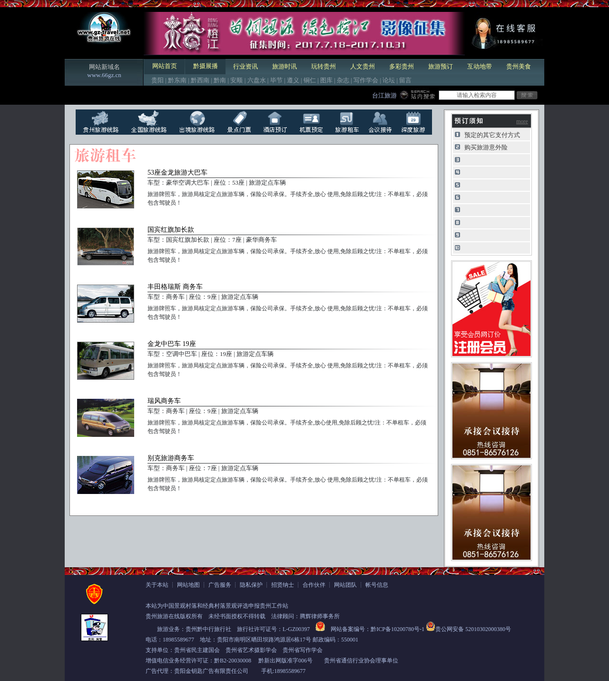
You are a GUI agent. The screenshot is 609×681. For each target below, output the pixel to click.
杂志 (343, 80)
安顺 (236, 80)
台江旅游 (384, 95)
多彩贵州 (401, 66)
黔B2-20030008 (232, 660)
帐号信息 (376, 585)
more (522, 121)
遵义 (293, 80)
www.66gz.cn (104, 75)
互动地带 (479, 66)
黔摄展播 (205, 65)
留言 (405, 80)
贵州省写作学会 (303, 650)
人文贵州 (362, 66)
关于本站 (157, 585)
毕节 (276, 80)
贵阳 (157, 80)
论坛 (389, 80)
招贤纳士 (282, 585)
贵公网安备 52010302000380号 (473, 629)
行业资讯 (245, 66)
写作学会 (366, 80)
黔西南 (200, 80)
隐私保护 (251, 585)
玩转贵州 (323, 66)
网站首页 (164, 65)
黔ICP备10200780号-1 (397, 629)
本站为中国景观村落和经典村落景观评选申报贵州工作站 (217, 605)
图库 (326, 80)
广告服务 (219, 585)
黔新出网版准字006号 (285, 660)
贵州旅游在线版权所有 (174, 616)
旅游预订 (440, 66)
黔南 (220, 80)
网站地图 (188, 585)
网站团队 (345, 585)
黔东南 (177, 80)
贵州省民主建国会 (197, 650)
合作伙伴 (314, 585)
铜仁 (310, 80)
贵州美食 (518, 66)
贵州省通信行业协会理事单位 (361, 660)
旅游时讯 (284, 66)
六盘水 (256, 80)
